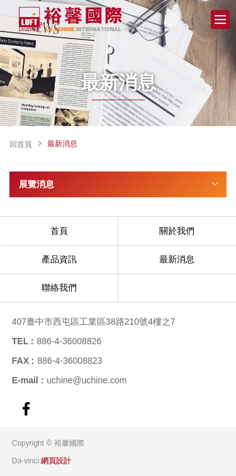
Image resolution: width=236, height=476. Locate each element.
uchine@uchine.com (86, 380)
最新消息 (176, 259)
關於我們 (176, 231)
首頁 (59, 231)
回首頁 (20, 144)
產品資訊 (59, 259)
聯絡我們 (59, 287)
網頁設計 (56, 460)
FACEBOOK (26, 409)
